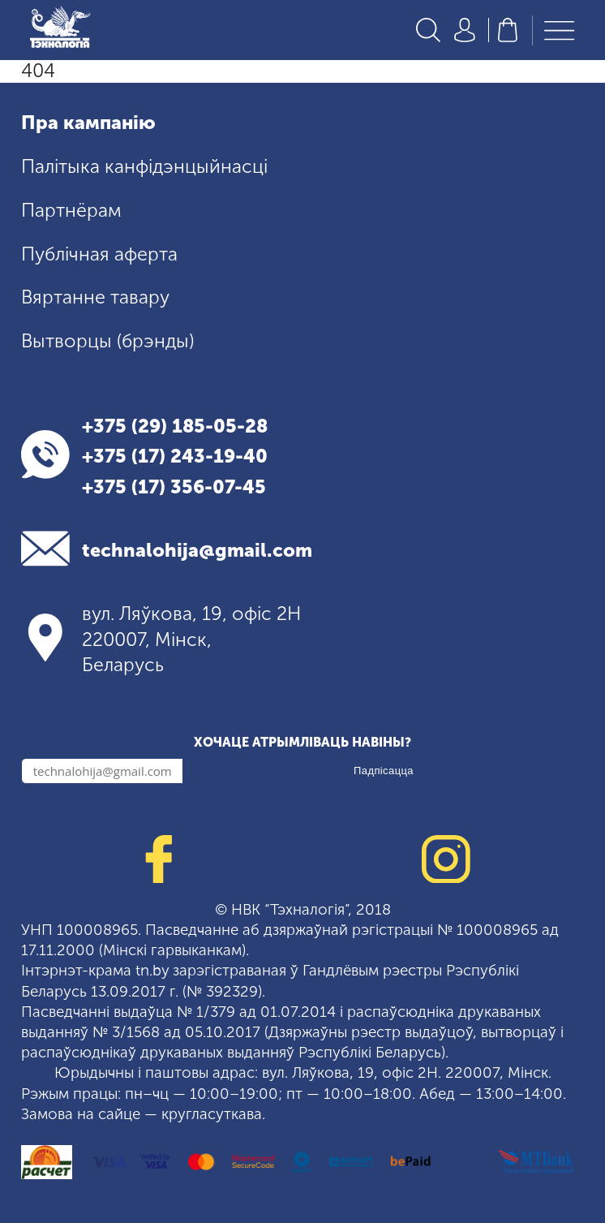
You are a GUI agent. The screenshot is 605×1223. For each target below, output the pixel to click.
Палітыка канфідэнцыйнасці (144, 166)
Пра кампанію (88, 122)
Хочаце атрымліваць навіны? (302, 742)
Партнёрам (71, 210)
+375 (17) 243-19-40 (175, 456)
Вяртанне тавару (95, 297)
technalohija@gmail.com (197, 550)
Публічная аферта (99, 254)
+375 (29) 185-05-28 (175, 426)
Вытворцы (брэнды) (107, 340)
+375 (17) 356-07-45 (174, 487)
